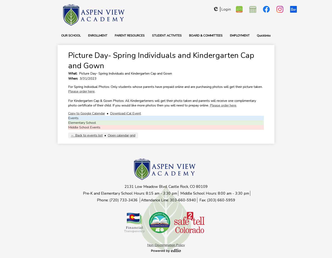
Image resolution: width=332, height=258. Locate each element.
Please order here (81, 91)
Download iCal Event (125, 113)
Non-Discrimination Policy (166, 245)
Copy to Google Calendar (86, 113)
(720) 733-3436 (124, 200)
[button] (71, 35)
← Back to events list (87, 135)
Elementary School (82, 122)
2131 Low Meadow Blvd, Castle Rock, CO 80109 (166, 186)
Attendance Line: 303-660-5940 (168, 200)
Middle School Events (84, 127)
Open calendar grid (121, 135)
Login (222, 9)
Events (73, 118)
